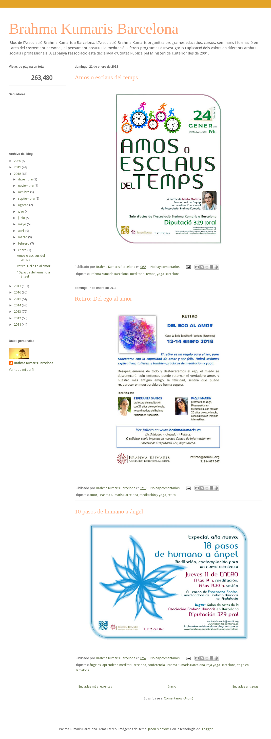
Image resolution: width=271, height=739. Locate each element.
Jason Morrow (158, 729)
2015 (18, 299)
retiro (172, 495)
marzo (23, 237)
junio (22, 218)
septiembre (26, 198)
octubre (24, 192)
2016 (18, 292)
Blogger (207, 729)
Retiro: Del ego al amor (103, 298)
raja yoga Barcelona (221, 665)
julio (21, 211)
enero (22, 250)
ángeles (95, 665)
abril (21, 231)
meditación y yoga (153, 495)
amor (93, 495)
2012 (18, 318)
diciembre (25, 179)
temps (150, 274)
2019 (18, 167)
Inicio (172, 686)
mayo (22, 224)
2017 (18, 286)
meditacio (137, 274)
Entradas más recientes (95, 686)
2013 (18, 311)
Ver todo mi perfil (21, 370)
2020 (18, 161)
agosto (23, 205)
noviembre (26, 186)
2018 (18, 174)
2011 (18, 324)
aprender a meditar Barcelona (124, 665)
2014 (18, 305)
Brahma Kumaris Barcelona (94, 28)
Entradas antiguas (245, 686)
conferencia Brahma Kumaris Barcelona (176, 665)
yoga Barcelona (168, 274)
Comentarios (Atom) (178, 698)
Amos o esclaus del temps (106, 77)
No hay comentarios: (165, 267)
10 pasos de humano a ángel (109, 511)
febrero (24, 243)
